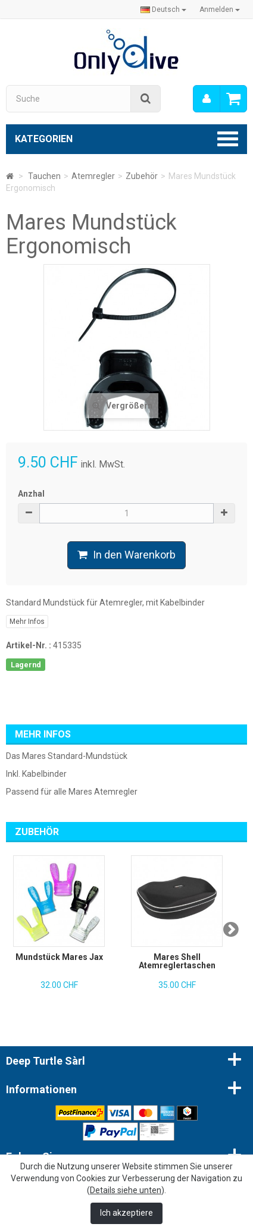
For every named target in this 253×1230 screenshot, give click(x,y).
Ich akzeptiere (126, 1213)
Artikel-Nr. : (28, 645)
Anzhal (31, 493)
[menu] (206, 98)
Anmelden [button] (219, 9)
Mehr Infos (27, 621)
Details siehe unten (125, 1190)
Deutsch (163, 9)
